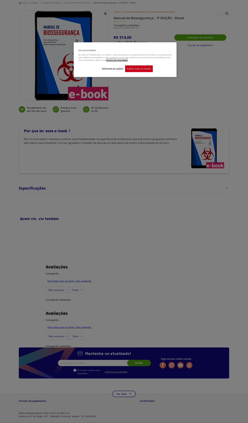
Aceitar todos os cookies (139, 69)
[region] (125, 59)
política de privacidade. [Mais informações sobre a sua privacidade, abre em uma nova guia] (117, 60)
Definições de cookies (112, 68)
